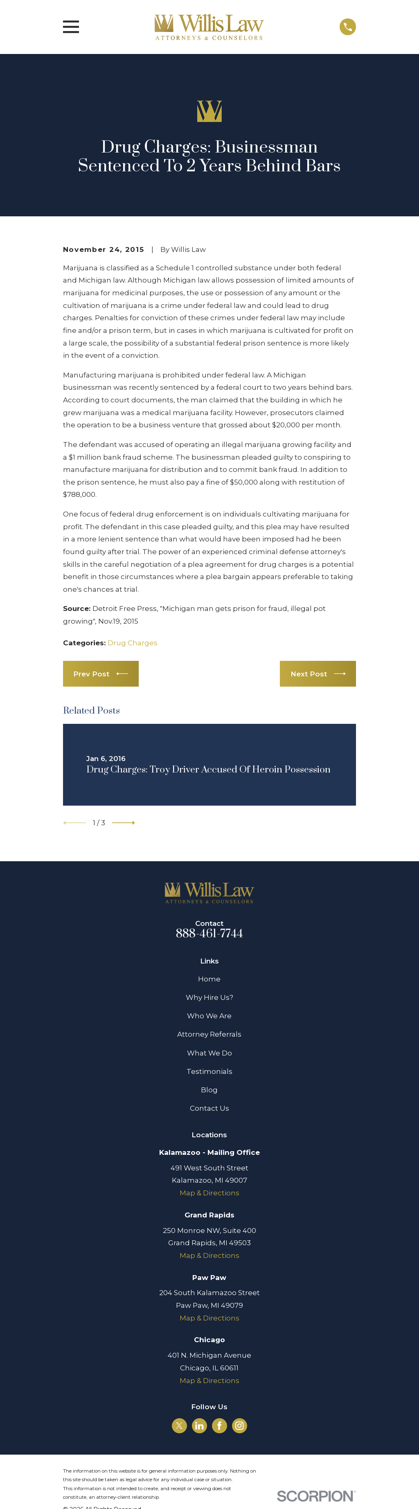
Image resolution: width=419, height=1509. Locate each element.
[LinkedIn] (199, 1425)
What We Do (209, 1053)
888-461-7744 (209, 934)
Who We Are (209, 1016)
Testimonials (209, 1071)
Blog (209, 1090)
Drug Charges (133, 643)
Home (209, 979)
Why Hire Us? (209, 997)
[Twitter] (179, 1425)
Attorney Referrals (209, 1034)
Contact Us (209, 1108)
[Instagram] (239, 1425)
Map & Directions (209, 1193)
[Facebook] (219, 1425)
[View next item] (123, 822)
